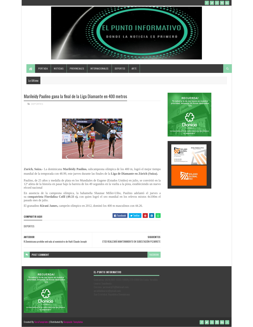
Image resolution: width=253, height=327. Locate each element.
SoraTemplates (41, 321)
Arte (134, 68)
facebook (154, 254)
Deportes (120, 68)
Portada (43, 68)
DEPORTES (37, 104)
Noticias (59, 68)
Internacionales (99, 68)
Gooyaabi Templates (73, 321)
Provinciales (77, 68)
